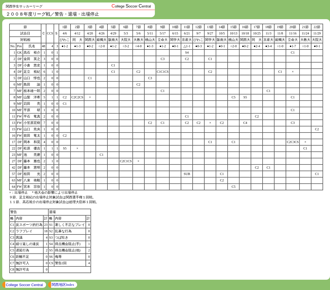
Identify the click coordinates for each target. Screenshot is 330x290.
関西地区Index (63, 284)
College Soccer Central (24, 285)
